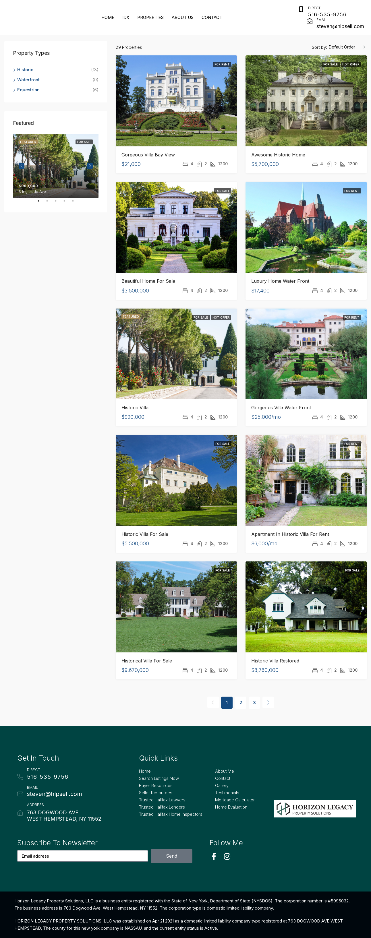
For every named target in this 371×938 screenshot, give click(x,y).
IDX (125, 17)
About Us (183, 17)
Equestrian (28, 89)
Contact (212, 17)
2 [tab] (50, 203)
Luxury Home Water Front (280, 281)
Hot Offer (351, 64)
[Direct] (301, 9)
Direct (314, 8)
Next (90, 166)
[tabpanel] (55, 166)
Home (107, 17)
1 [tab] (41, 203)
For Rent (222, 64)
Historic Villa (134, 407)
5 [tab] (76, 203)
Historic (25, 69)
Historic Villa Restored (275, 661)
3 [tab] (58, 203)
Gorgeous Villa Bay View (148, 155)
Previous (21, 166)
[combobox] (347, 47)
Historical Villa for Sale (146, 661)
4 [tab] (67, 203)
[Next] (268, 702)
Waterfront (28, 79)
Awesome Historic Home (278, 155)
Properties (150, 17)
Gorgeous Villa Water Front (281, 407)
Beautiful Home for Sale (148, 281)
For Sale (331, 64)
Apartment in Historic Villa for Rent (290, 534)
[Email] (309, 21)
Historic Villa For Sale (144, 534)
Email (321, 20)
